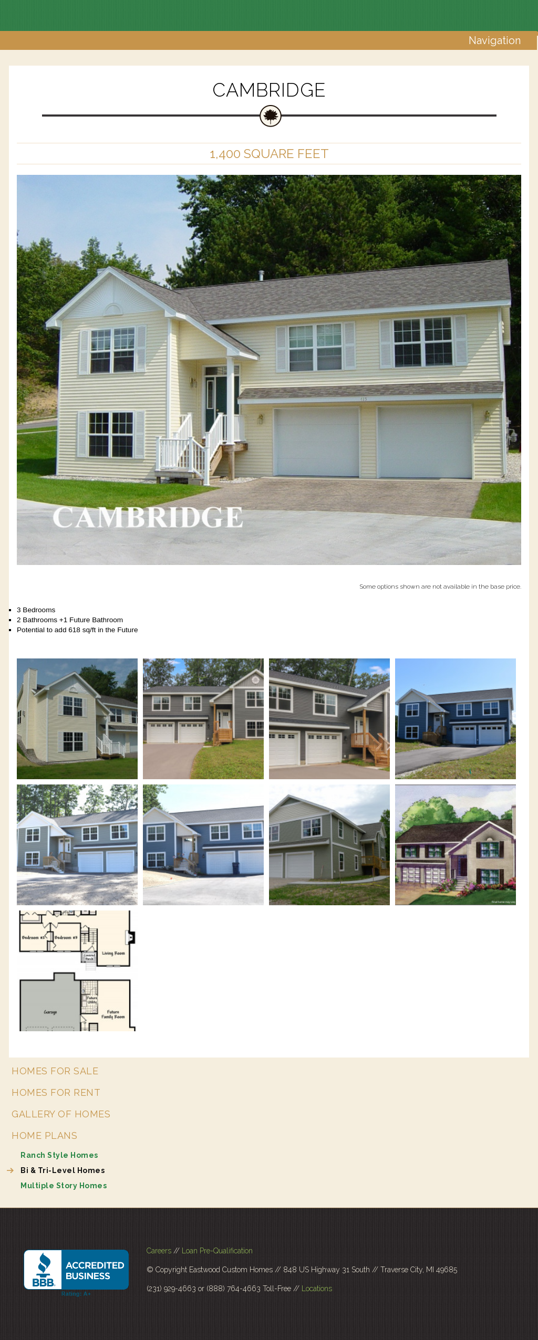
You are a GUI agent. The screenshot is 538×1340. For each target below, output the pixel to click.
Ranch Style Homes (59, 1155)
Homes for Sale (55, 1070)
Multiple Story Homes (63, 1185)
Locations (317, 1288)
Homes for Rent (56, 1092)
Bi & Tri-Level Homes (62, 1170)
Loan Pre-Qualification (217, 1251)
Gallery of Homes (61, 1113)
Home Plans (44, 1135)
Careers (159, 1251)
